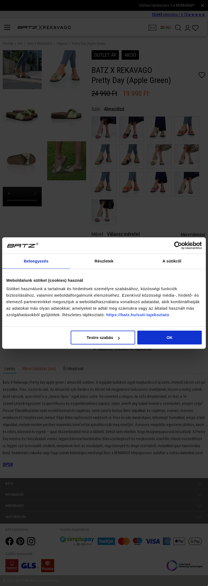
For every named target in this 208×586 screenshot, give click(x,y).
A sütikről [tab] (171, 261)
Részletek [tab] (104, 261)
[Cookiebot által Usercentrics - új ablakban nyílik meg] (178, 245)
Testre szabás (103, 337)
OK (170, 337)
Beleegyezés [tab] (36, 261)
